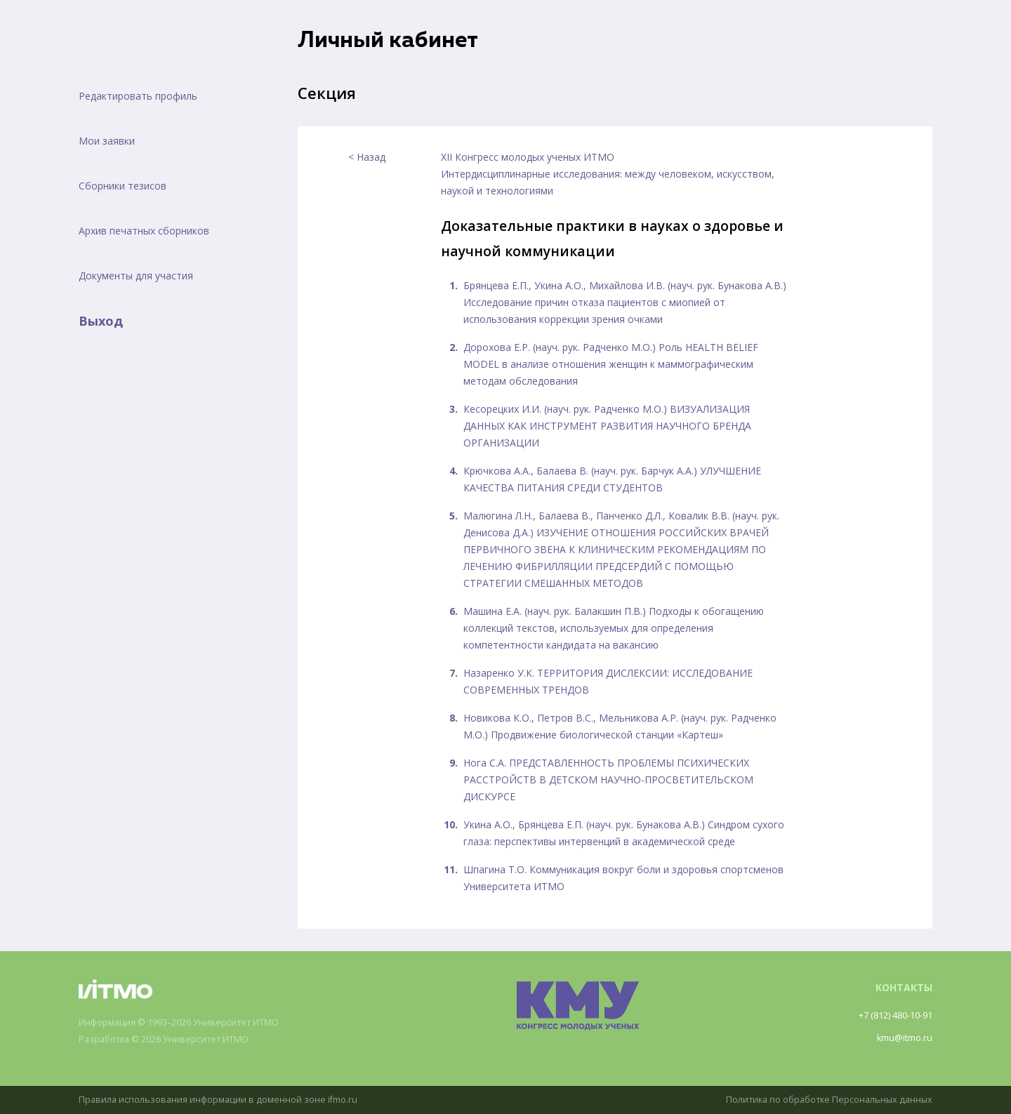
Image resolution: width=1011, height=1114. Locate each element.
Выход (101, 320)
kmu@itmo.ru (901, 1038)
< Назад (366, 157)
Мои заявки (107, 140)
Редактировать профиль (138, 95)
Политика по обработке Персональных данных (819, 1099)
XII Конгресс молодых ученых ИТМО (527, 157)
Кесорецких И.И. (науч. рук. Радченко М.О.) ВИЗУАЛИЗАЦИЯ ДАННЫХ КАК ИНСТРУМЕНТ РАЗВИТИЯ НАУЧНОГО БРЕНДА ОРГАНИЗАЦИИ (607, 425)
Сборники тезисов (122, 185)
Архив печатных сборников (144, 230)
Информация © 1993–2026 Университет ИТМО (191, 1023)
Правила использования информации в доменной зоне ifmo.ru (228, 1099)
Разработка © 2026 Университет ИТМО (174, 1040)
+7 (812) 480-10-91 (888, 1015)
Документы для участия (136, 275)
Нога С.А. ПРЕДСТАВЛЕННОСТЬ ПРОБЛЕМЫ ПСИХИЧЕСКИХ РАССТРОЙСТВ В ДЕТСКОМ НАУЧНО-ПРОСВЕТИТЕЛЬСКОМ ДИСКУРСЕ (608, 779)
